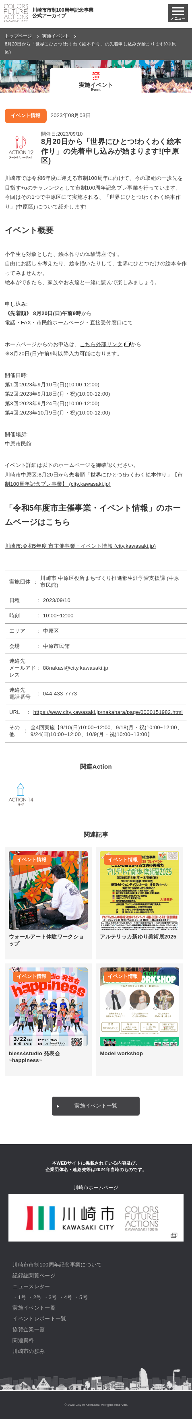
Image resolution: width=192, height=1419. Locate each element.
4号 (68, 1297)
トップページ (18, 35)
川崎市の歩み (28, 1351)
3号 (53, 1297)
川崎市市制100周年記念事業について (57, 1265)
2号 (37, 1297)
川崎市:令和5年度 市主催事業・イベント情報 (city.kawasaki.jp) (80, 546)
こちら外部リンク (101, 344)
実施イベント (56, 35)
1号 (22, 1297)
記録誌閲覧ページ (33, 1276)
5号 (83, 1297)
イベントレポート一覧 (39, 1319)
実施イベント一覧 (95, 1106)
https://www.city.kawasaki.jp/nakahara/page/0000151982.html (108, 712)
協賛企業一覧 (28, 1329)
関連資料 (23, 1340)
